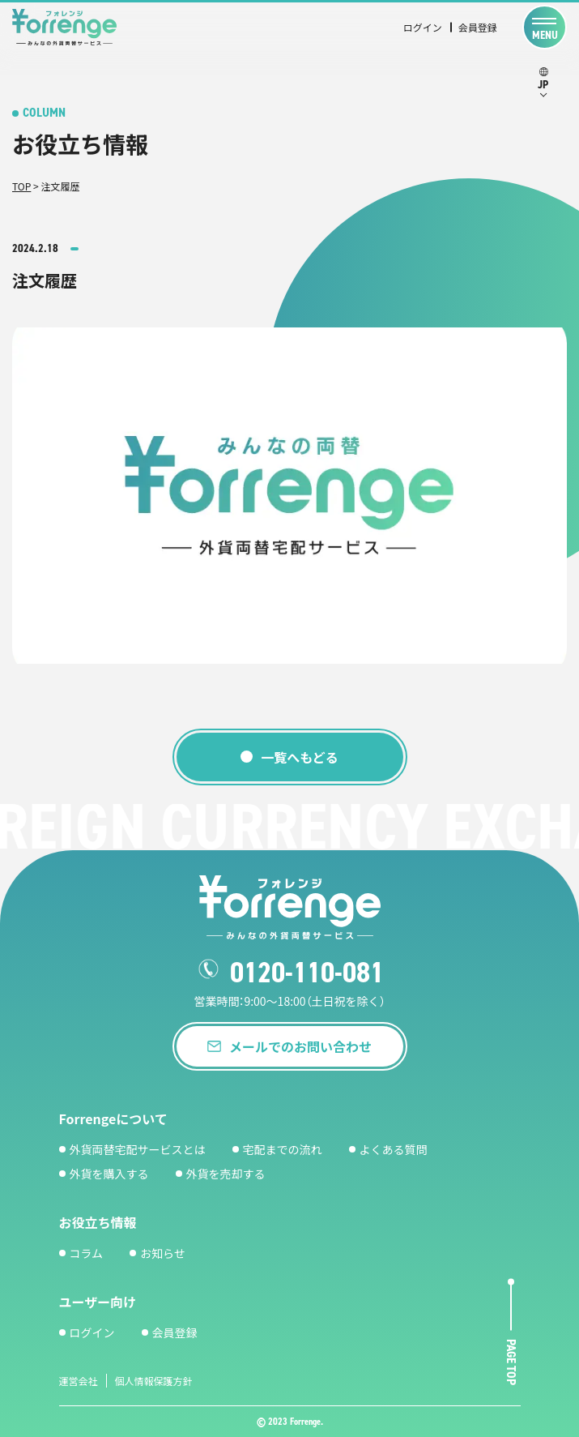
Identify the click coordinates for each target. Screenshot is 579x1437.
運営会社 (78, 1381)
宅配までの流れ (282, 1149)
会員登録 (477, 27)
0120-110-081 (307, 972)
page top (511, 1363)
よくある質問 (394, 1149)
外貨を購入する (109, 1173)
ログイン (422, 27)
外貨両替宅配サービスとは (138, 1149)
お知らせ (162, 1253)
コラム (87, 1253)
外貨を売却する (226, 1173)
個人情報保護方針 (154, 1381)
